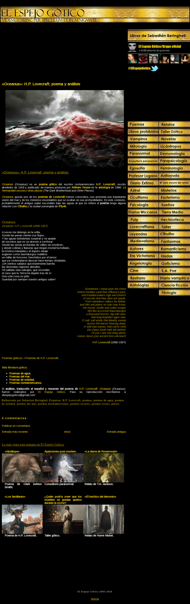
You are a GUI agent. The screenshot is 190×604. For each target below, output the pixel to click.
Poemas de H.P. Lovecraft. (42, 358)
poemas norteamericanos (53, 403)
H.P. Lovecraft (72, 400)
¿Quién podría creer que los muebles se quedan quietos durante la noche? (63, 499)
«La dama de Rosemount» (100, 451)
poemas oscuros (80, 403)
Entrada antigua (116, 431)
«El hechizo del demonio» (100, 496)
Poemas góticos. (12, 358)
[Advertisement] (32, 53)
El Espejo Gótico (51, 391)
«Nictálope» (12, 451)
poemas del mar (26, 403)
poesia (115, 403)
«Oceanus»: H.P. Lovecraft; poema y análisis (41, 84)
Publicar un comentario (16, 425)
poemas (87, 400)
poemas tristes (101, 403)
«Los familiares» (15, 496)
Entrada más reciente (15, 431)
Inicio (67, 431)
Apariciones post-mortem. (60, 451)
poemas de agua (103, 400)
